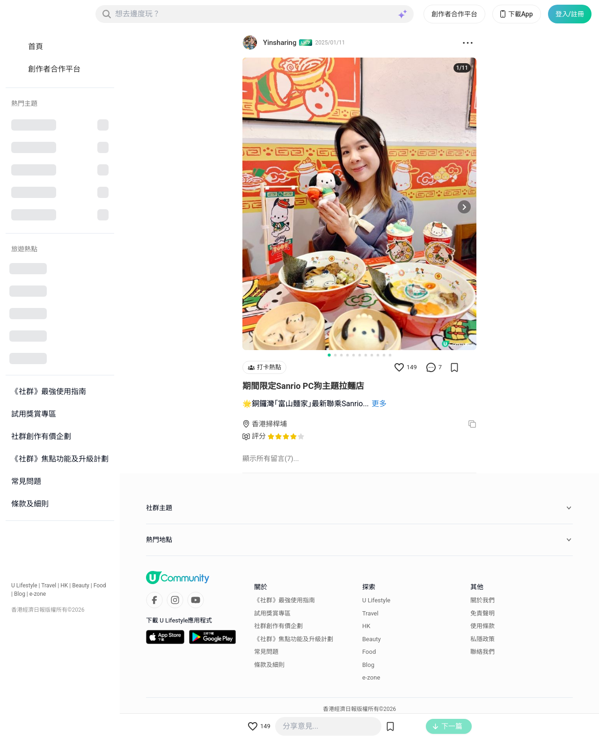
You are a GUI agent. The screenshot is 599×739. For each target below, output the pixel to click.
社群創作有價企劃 (278, 625)
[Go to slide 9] (378, 355)
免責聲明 (482, 613)
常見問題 (266, 651)
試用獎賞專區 (272, 613)
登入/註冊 (569, 14)
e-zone (37, 594)
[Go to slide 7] (366, 355)
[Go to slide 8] (372, 355)
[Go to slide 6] (359, 355)
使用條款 (482, 625)
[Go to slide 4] (347, 355)
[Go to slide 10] (384, 355)
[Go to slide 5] (353, 355)
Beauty (80, 585)
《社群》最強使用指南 (284, 600)
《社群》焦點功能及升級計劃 (293, 639)
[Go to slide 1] (329, 354)
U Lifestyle (24, 585)
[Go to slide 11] (390, 355)
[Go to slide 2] (335, 355)
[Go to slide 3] (341, 355)
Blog (19, 594)
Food (100, 585)
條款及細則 (269, 664)
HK (64, 585)
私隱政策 (482, 639)
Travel (48, 585)
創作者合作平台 (454, 14)
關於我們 (482, 600)
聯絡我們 (482, 651)
